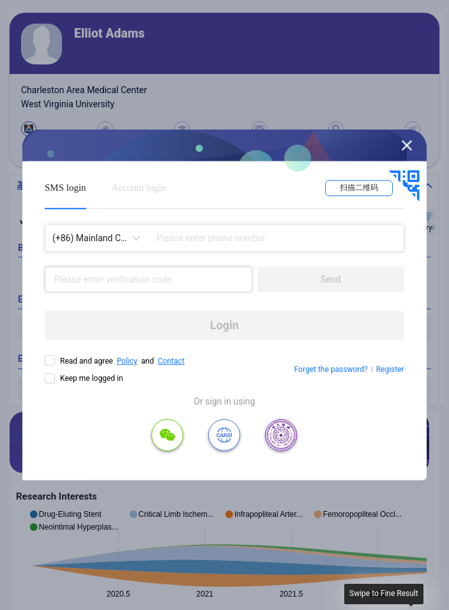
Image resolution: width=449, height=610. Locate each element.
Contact (171, 361)
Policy (127, 361)
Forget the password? (331, 369)
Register (390, 369)
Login (224, 325)
